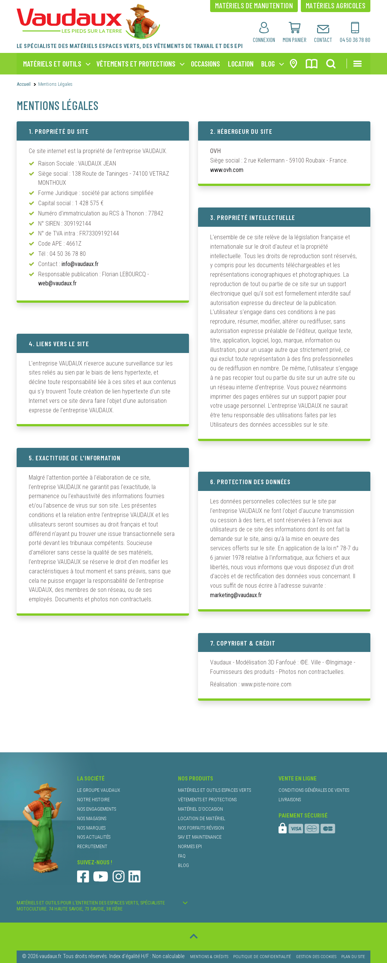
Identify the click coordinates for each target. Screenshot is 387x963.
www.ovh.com (226, 169)
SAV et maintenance (199, 837)
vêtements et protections (135, 63)
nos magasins (91, 818)
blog (268, 63)
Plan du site (353, 956)
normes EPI (190, 846)
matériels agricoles (335, 5)
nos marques (91, 828)
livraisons (290, 799)
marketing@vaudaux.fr (236, 595)
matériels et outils (52, 63)
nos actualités (93, 837)
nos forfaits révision (201, 828)
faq (182, 856)
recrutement (92, 846)
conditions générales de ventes (314, 790)
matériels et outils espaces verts (214, 790)
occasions (205, 63)
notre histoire (93, 799)
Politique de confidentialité (262, 956)
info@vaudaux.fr (80, 264)
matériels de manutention (254, 5)
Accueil (24, 84)
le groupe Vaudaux (98, 790)
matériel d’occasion (200, 809)
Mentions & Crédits (209, 956)
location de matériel (201, 818)
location (241, 63)
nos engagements (96, 809)
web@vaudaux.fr (57, 283)
